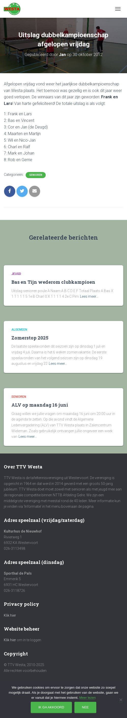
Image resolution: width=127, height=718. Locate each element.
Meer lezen (87, 698)
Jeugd (16, 274)
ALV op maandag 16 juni (39, 405)
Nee (85, 707)
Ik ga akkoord (51, 707)
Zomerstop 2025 (29, 338)
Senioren (35, 175)
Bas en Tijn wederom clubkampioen (53, 282)
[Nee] (120, 699)
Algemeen (19, 329)
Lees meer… (89, 296)
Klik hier (10, 615)
